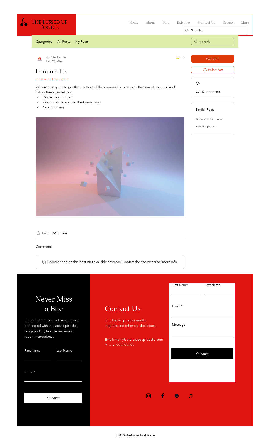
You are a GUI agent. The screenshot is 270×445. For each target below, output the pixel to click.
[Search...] (214, 30)
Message (178, 324)
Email (28, 372)
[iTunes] (191, 396)
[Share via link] (59, 232)
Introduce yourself (206, 126)
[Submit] (53, 398)
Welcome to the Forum (209, 119)
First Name (32, 350)
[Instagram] (148, 396)
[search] (212, 41)
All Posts (63, 41)
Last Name (64, 350)
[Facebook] (162, 396)
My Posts (82, 41)
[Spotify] (177, 396)
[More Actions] (181, 57)
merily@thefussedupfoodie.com (139, 339)
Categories (44, 41)
